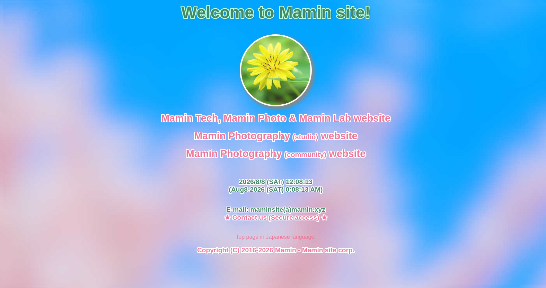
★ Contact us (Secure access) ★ (275, 217)
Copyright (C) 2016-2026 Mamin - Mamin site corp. (275, 250)
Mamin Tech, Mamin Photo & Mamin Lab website (275, 118)
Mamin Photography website (276, 135)
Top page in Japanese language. (276, 237)
